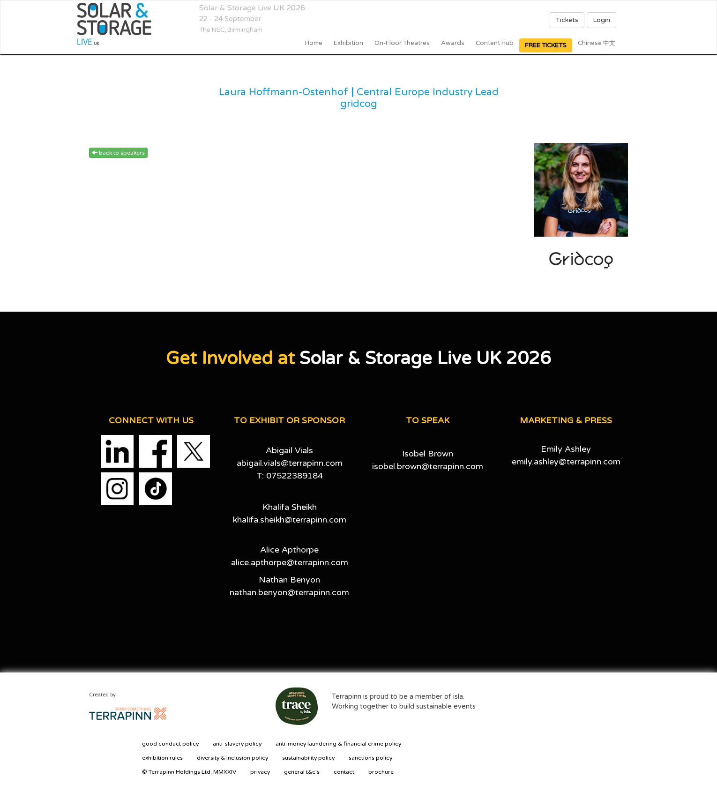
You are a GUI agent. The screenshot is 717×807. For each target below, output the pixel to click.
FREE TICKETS (546, 45)
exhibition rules (162, 758)
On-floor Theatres (402, 43)
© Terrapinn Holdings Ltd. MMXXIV (189, 772)
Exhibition (348, 43)
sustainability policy (308, 758)
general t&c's (302, 772)
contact (344, 772)
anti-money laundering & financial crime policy (338, 743)
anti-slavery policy (237, 743)
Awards (452, 43)
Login (601, 20)
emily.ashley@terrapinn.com (566, 461)
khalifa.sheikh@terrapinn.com (289, 520)
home (313, 43)
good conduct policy (170, 743)
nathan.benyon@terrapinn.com (289, 592)
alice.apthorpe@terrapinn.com (289, 562)
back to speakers (118, 152)
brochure (381, 772)
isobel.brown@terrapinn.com (427, 466)
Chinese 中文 (596, 43)
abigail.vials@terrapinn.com (290, 463)
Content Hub (495, 43)
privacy (260, 772)
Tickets (567, 20)
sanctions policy (370, 758)
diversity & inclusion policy (232, 758)
